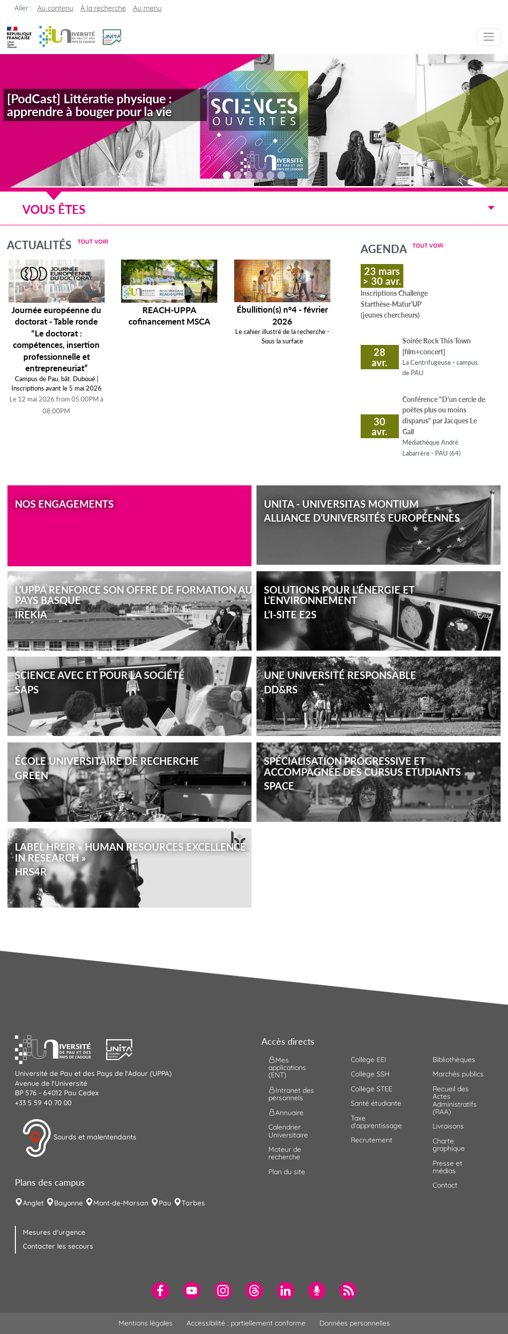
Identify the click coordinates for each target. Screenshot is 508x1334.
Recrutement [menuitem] (371, 1139)
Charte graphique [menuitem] (449, 1144)
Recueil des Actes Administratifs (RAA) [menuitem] (455, 1100)
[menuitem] (160, 1290)
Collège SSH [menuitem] (370, 1073)
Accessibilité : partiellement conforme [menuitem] (246, 1323)
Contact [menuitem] (445, 1185)
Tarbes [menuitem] (193, 1203)
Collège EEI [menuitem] (368, 1059)
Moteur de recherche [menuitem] (284, 1153)
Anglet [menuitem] (33, 1203)
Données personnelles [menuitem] (354, 1323)
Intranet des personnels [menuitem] (291, 1093)
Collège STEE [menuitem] (371, 1088)
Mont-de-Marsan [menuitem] (120, 1203)
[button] (112, 36)
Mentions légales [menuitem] (146, 1323)
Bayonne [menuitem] (68, 1203)
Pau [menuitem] (165, 1203)
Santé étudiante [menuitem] (376, 1103)
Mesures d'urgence (54, 1232)
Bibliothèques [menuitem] (454, 1059)
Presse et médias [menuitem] (447, 1167)
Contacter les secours (58, 1246)
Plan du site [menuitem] (286, 1171)
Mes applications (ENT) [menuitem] (287, 1068)
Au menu (147, 7)
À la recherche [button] (103, 7)
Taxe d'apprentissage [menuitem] (376, 1122)
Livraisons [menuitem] (448, 1126)
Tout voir (92, 241)
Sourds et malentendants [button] (79, 1138)
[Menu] (489, 37)
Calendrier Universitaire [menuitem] (288, 1131)
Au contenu (55, 7)
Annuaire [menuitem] (286, 1112)
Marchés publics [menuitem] (458, 1073)
